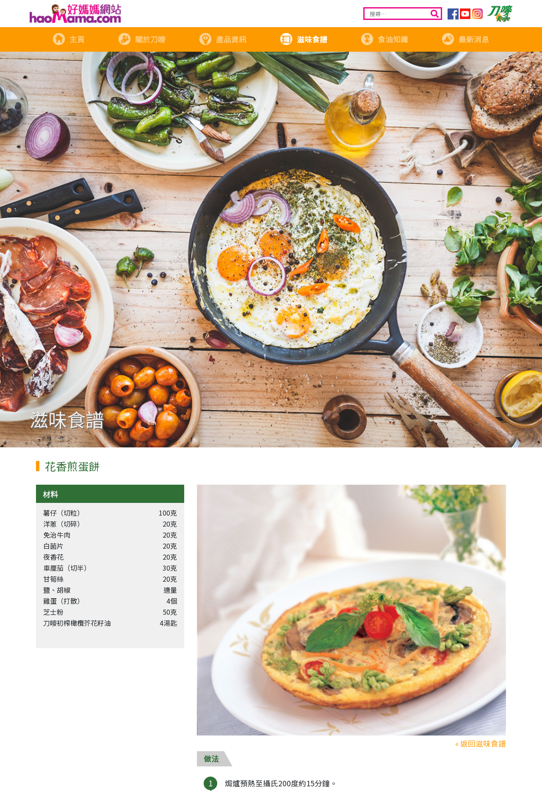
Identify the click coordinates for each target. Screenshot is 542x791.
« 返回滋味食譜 (480, 743)
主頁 (68, 39)
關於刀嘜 (142, 39)
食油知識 (384, 39)
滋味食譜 (303, 39)
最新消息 (465, 39)
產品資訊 (222, 39)
